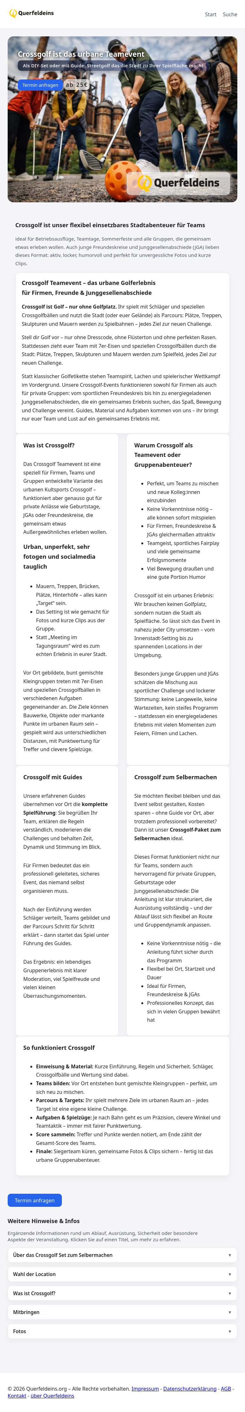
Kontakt (17, 1395)
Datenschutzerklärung (190, 1388)
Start (211, 14)
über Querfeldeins (52, 1395)
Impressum (145, 1388)
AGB (226, 1388)
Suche (230, 14)
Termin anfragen (40, 85)
